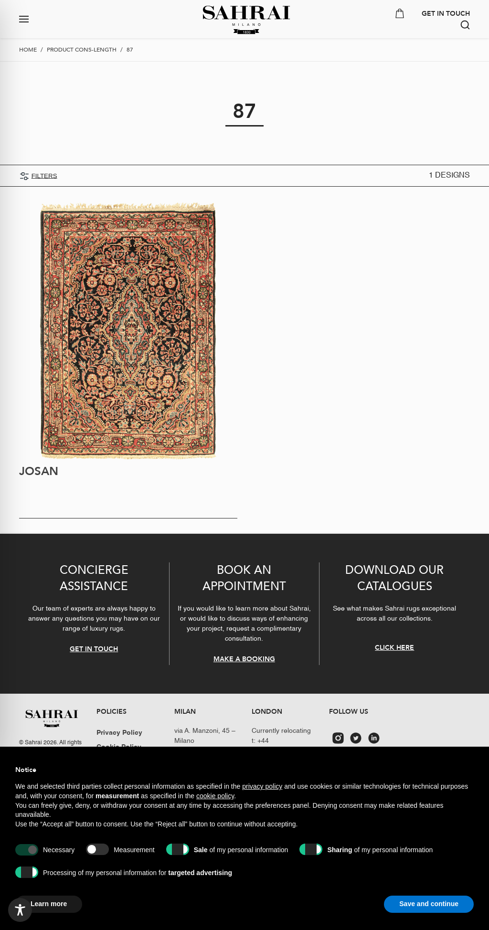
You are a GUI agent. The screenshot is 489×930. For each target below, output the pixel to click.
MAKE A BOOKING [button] (244, 659)
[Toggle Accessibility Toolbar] (20, 910)
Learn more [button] (49, 904)
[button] (61, 19)
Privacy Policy (119, 732)
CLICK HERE (394, 647)
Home (28, 49)
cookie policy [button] (215, 796)
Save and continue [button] (428, 904)
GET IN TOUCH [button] (446, 13)
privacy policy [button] (262, 786)
